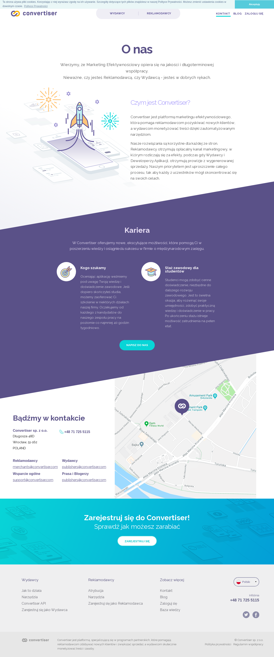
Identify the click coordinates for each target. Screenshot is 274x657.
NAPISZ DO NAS (137, 345)
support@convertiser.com (33, 480)
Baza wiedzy (170, 610)
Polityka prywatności (218, 644)
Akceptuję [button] (254, 4)
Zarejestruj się (137, 541)
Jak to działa (32, 591)
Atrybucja (95, 591)
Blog (237, 13)
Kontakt (223, 13)
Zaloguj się (254, 13)
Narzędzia (30, 597)
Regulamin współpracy (248, 644)
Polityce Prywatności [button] (36, 6)
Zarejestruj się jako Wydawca (44, 610)
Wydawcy (117, 13)
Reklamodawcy (159, 13)
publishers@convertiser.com (84, 467)
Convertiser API (34, 603)
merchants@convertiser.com (35, 467)
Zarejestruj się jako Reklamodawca (115, 603)
